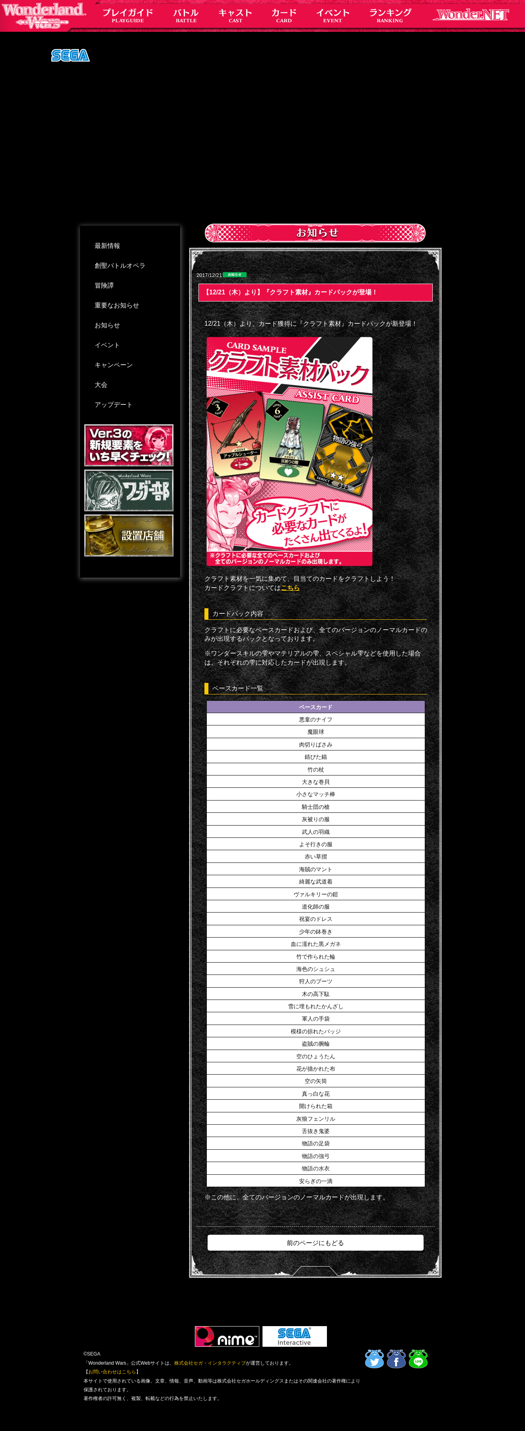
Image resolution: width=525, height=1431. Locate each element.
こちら (290, 587)
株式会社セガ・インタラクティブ (210, 1363)
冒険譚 (104, 285)
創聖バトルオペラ (120, 265)
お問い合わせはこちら (112, 1372)
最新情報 (107, 245)
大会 (101, 384)
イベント (107, 345)
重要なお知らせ (117, 305)
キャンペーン (114, 365)
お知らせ (107, 325)
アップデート (114, 404)
